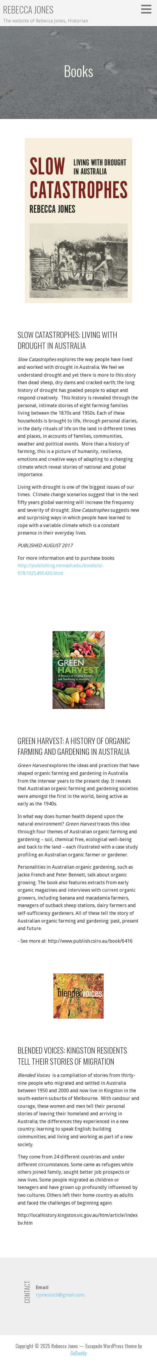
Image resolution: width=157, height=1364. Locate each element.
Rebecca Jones (28, 9)
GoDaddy (78, 1353)
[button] (148, 9)
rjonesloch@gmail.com (60, 1295)
